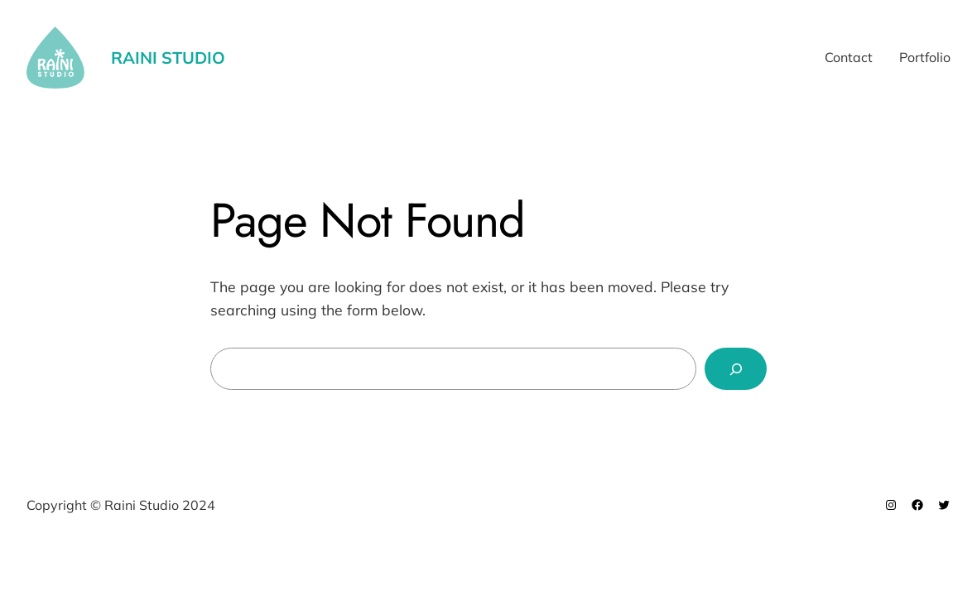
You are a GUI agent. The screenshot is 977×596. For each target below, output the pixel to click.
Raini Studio (168, 57)
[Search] (736, 369)
